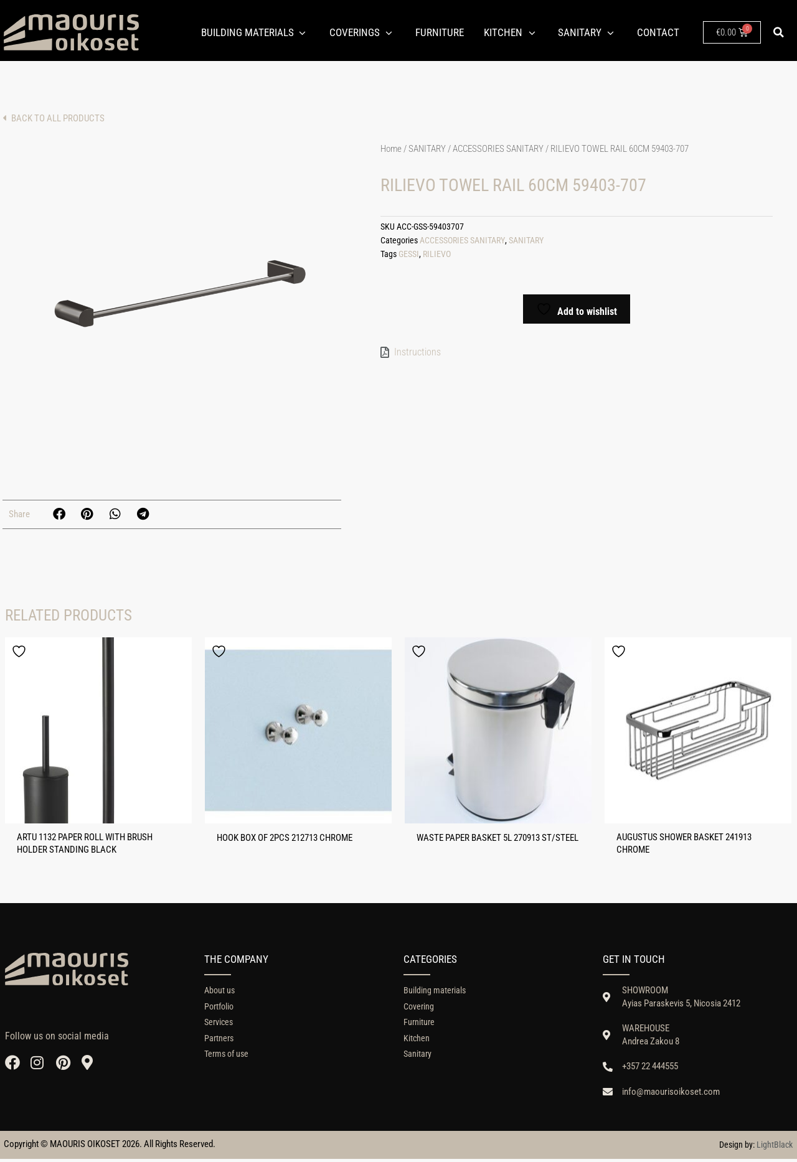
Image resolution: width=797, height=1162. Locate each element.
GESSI (408, 253)
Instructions (417, 351)
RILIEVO (437, 253)
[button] (779, 32)
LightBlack (775, 1148)
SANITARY (427, 148)
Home (391, 148)
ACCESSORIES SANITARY (498, 148)
